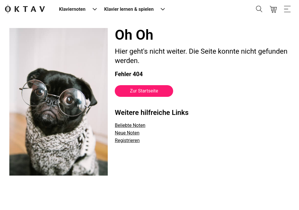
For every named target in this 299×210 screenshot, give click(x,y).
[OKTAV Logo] (25, 9)
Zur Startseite (144, 91)
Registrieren (127, 140)
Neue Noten (127, 133)
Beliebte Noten (130, 125)
